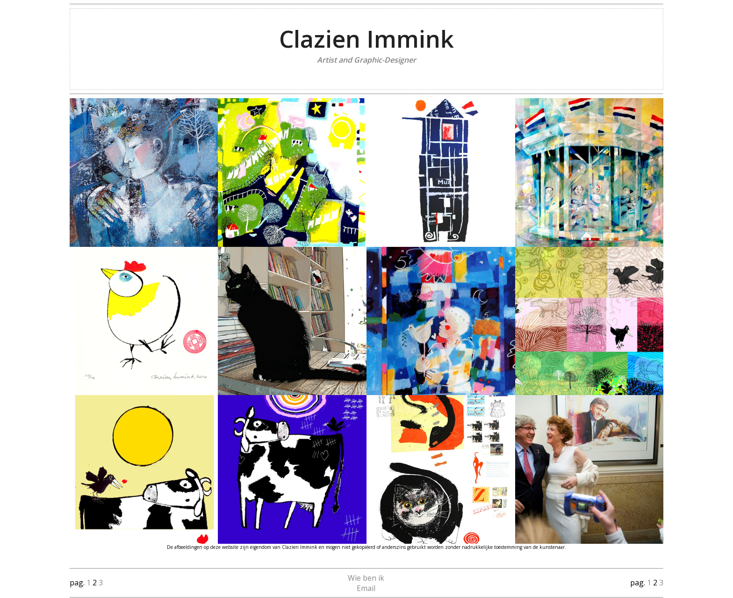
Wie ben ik (366, 578)
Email (366, 588)
